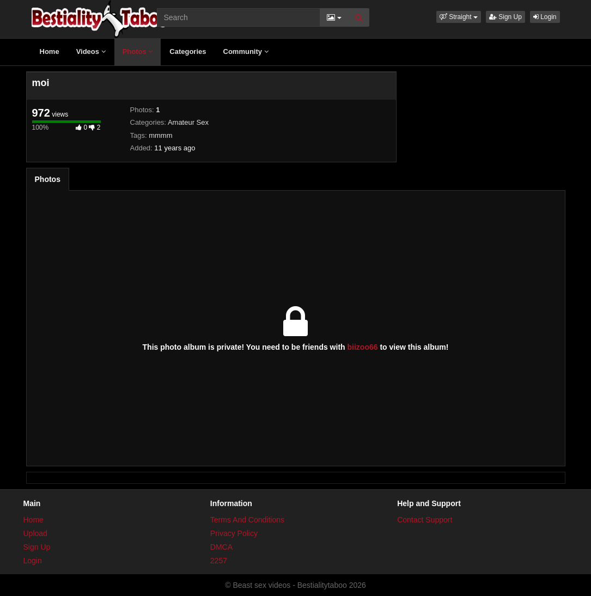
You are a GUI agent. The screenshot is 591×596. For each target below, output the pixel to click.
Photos (138, 51)
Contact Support (424, 519)
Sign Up (505, 17)
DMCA (221, 547)
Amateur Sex (188, 122)
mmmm (160, 135)
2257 (218, 560)
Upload (35, 533)
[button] (458, 17)
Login (545, 17)
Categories (187, 51)
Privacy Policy (234, 533)
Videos (91, 51)
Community (246, 51)
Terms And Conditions (247, 519)
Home (49, 51)
